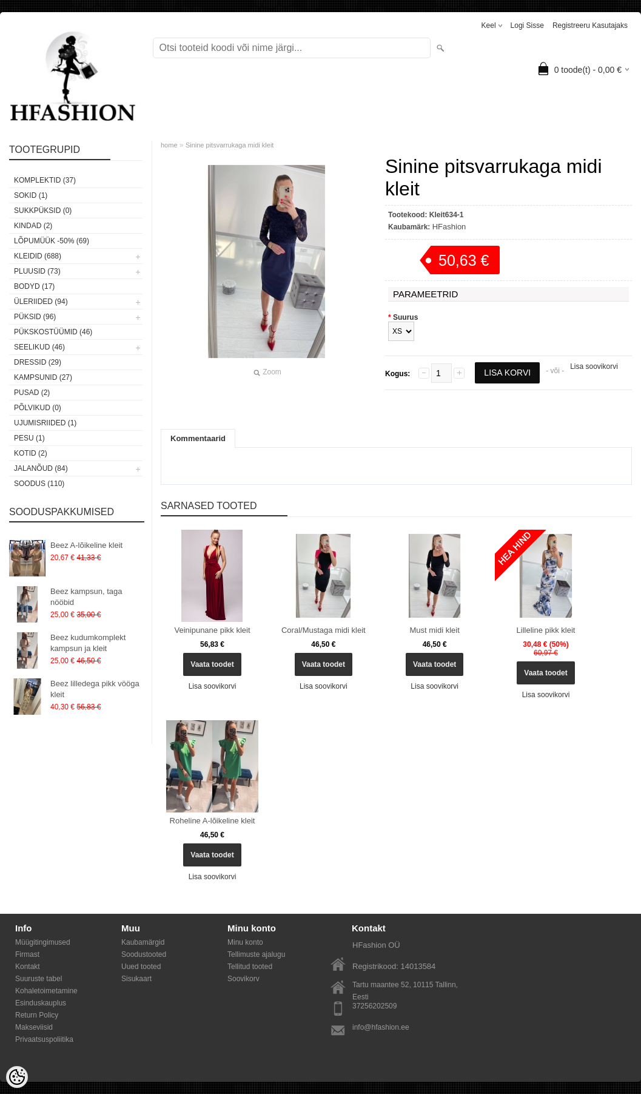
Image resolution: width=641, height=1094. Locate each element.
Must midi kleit (435, 630)
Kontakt (27, 966)
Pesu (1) (29, 438)
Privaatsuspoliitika (44, 1039)
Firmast (27, 954)
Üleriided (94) (41, 301)
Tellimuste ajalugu (256, 954)
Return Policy (36, 1015)
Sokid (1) (30, 195)
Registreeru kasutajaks (590, 25)
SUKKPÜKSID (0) (43, 210)
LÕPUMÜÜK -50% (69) (51, 241)
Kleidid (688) (37, 256)
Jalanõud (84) (41, 468)
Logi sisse (527, 25)
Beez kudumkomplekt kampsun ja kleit (88, 643)
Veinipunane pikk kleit (212, 630)
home (169, 145)
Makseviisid (34, 1027)
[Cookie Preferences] (17, 1077)
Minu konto (245, 942)
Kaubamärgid (142, 942)
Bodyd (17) (34, 286)
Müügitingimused (42, 942)
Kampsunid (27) (43, 377)
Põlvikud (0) (37, 407)
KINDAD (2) (33, 225)
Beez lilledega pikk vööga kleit (94, 689)
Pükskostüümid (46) (53, 332)
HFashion (449, 226)
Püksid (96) (35, 316)
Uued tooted (141, 966)
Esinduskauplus (40, 1003)
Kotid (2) (30, 453)
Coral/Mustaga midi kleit (323, 630)
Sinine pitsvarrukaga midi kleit (230, 145)
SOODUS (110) (39, 483)
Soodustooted (143, 954)
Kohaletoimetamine (46, 991)
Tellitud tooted (249, 966)
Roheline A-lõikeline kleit (212, 820)
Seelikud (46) (39, 347)
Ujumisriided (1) (45, 423)
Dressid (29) (37, 362)
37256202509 (374, 1006)
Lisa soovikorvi (594, 366)
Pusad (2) (32, 392)
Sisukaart (136, 978)
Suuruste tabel (38, 978)
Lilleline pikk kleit (546, 630)
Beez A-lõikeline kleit (86, 545)
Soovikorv (243, 978)
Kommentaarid (198, 438)
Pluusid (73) (37, 271)
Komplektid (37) (45, 180)
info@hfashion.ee (380, 1027)
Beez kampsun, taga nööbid (86, 597)
